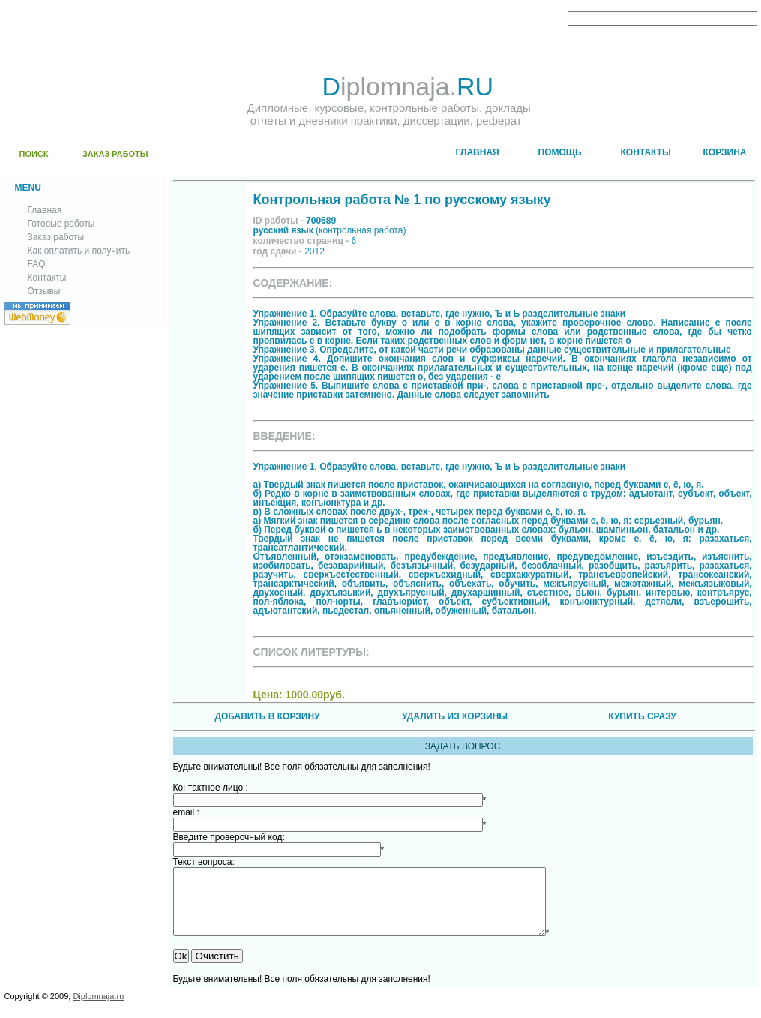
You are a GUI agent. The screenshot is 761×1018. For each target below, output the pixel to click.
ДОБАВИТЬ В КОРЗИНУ (266, 716)
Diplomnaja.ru (98, 1009)
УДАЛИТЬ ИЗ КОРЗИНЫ (455, 716)
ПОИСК (34, 153)
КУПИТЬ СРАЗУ (642, 716)
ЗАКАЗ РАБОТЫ (115, 153)
